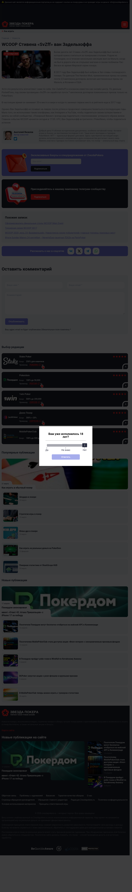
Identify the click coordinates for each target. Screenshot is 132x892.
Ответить (65, 457)
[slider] (84, 445)
